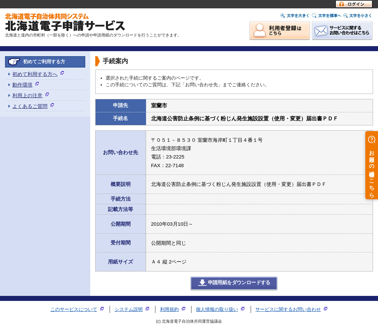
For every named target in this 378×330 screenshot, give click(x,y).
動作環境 (22, 85)
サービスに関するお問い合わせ (288, 309)
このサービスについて (73, 309)
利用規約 (169, 309)
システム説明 (129, 309)
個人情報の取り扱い (217, 309)
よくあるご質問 (29, 106)
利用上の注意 (27, 95)
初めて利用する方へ (34, 74)
